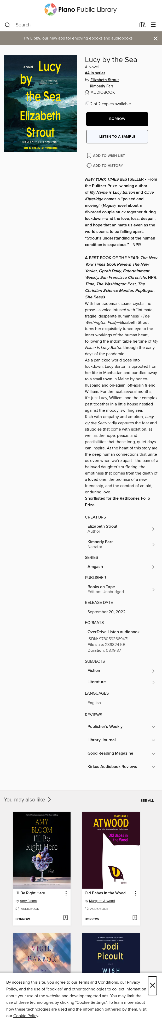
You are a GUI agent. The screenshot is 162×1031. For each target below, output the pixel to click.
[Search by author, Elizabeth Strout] (121, 529)
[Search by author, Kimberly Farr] (121, 544)
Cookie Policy (25, 1015)
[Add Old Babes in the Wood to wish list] (134, 918)
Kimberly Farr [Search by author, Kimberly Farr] (101, 86)
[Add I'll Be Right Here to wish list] (65, 918)
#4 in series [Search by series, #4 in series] (95, 73)
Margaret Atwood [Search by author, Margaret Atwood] (102, 901)
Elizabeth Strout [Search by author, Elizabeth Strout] (104, 80)
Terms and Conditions (98, 982)
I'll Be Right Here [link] (30, 893)
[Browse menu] (153, 25)
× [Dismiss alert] (155, 38)
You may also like (28, 799)
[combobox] (70, 25)
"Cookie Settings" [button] (91, 1002)
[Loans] (142, 26)
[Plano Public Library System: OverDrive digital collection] (81, 9)
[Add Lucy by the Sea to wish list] (106, 155)
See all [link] (147, 800)
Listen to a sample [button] (117, 136)
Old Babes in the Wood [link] (105, 893)
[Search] (7, 25)
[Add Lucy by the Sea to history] (105, 166)
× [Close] (152, 986)
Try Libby (32, 38)
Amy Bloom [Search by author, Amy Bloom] (28, 901)
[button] (117, 119)
